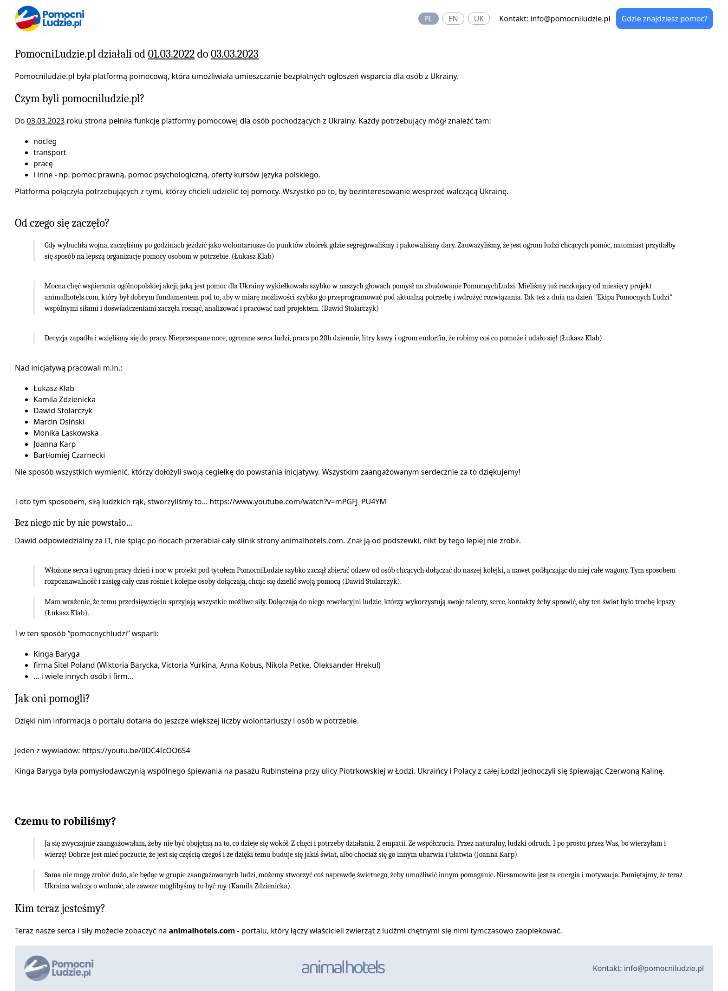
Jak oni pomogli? (52, 698)
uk (479, 18)
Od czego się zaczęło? (62, 222)
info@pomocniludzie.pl (570, 18)
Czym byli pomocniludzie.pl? (80, 98)
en (453, 18)
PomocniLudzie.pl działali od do (137, 53)
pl (428, 18)
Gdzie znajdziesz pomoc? (665, 18)
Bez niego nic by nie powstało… (74, 522)
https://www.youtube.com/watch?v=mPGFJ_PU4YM (297, 501)
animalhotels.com (71, 297)
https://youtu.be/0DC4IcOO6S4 (136, 750)
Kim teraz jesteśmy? (60, 908)
